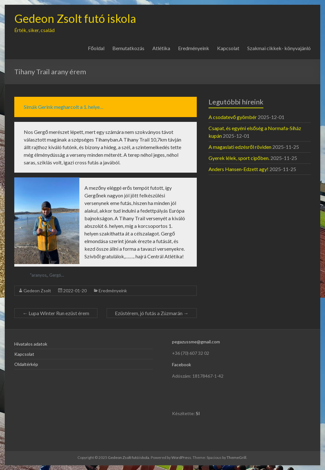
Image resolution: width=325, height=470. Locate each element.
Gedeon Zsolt (37, 290)
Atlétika (161, 48)
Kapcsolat (228, 48)
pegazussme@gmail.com (196, 341)
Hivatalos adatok (30, 344)
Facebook (181, 364)
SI (198, 413)
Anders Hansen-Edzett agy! (239, 169)
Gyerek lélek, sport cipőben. (239, 158)
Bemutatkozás (128, 48)
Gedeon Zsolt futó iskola (75, 18)
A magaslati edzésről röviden (240, 147)
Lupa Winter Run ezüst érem (56, 313)
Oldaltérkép (26, 364)
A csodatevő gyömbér (233, 117)
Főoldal (96, 48)
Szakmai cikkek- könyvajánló (279, 48)
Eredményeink (193, 48)
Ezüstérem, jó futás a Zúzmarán (152, 313)
